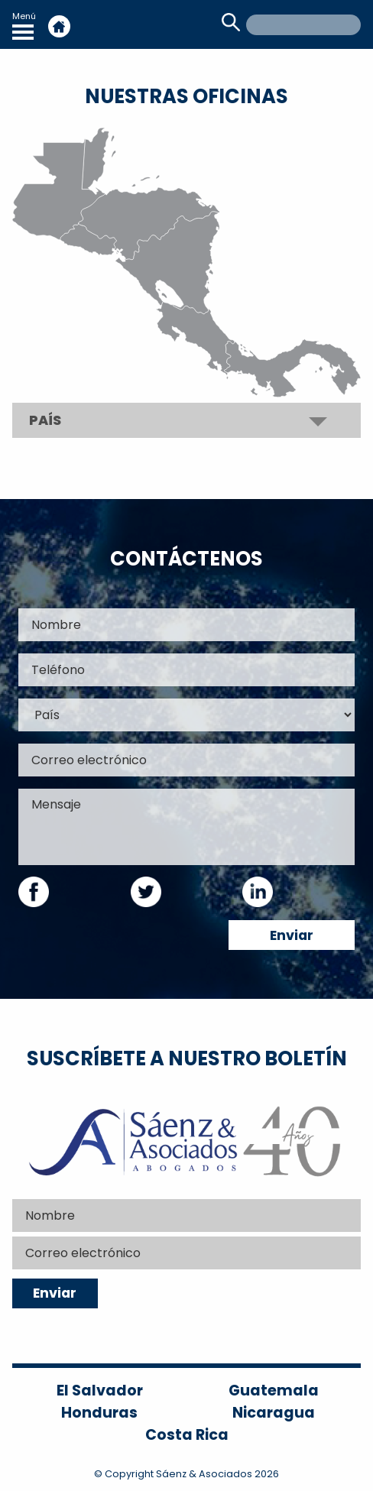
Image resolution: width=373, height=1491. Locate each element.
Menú (24, 25)
